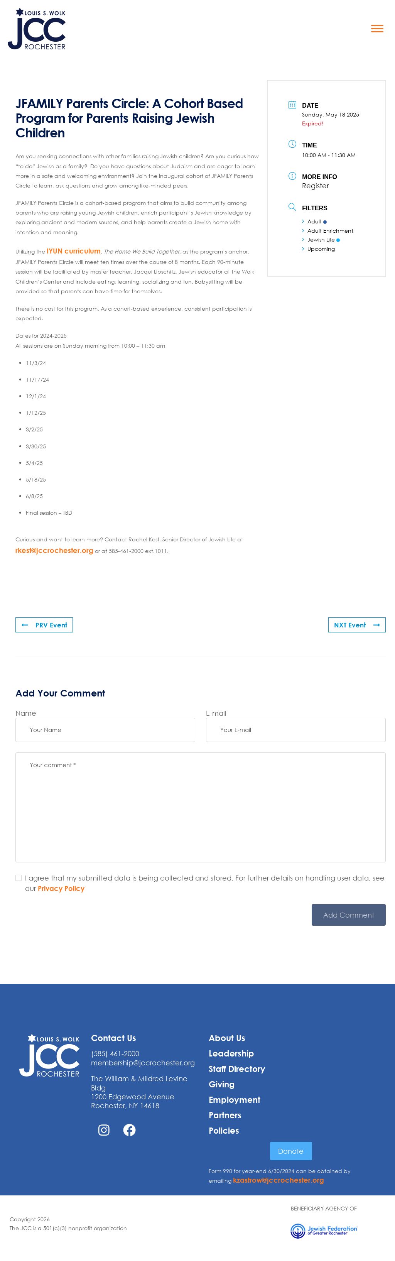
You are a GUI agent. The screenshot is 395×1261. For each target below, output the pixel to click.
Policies (224, 1131)
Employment (234, 1100)
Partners (225, 1115)
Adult (314, 221)
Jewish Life (321, 239)
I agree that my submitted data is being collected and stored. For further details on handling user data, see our (205, 883)
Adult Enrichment (327, 230)
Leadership (231, 1053)
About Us (227, 1038)
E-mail (216, 713)
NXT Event (356, 624)
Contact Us (113, 1038)
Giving (222, 1084)
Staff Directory (237, 1069)
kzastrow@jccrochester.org (278, 1180)
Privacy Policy (61, 888)
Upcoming (318, 248)
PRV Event (45, 624)
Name (25, 713)
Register (315, 185)
